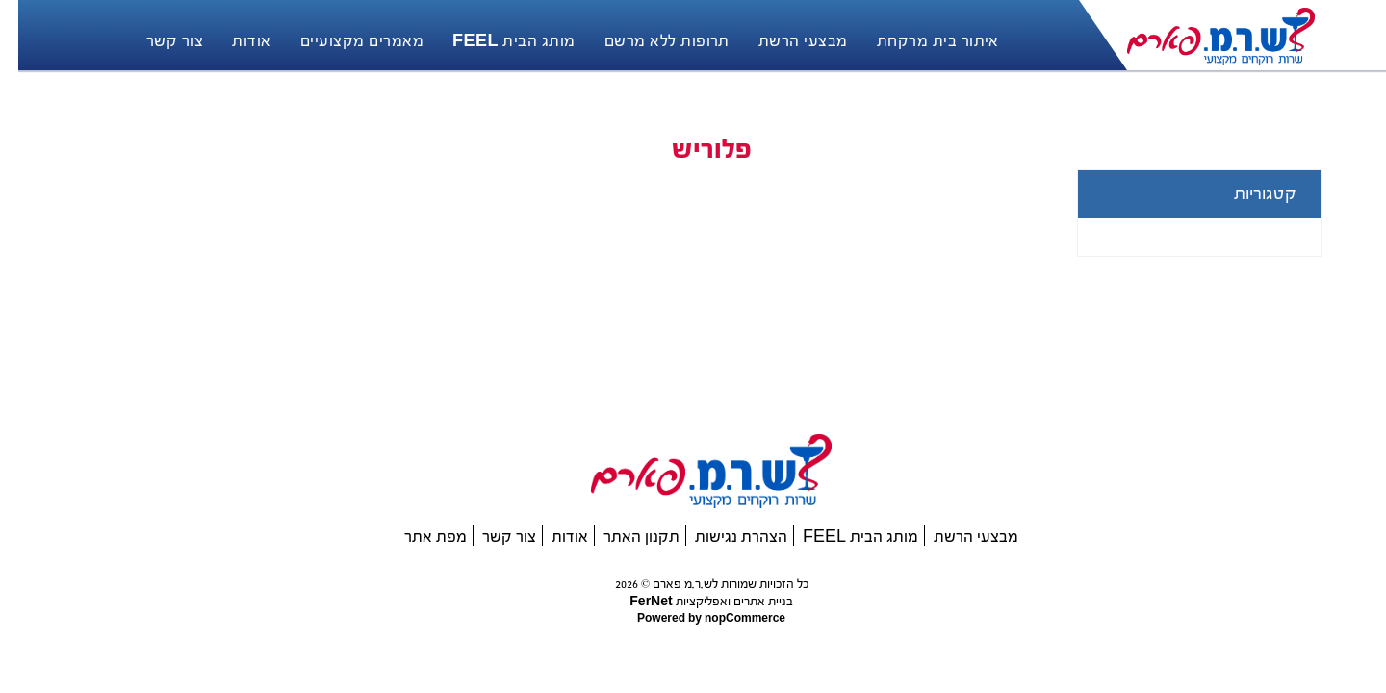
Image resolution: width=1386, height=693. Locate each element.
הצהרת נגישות (723, 536)
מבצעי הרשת (957, 536)
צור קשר (491, 536)
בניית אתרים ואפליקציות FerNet (692, 601)
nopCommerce (725, 618)
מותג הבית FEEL (842, 536)
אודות (551, 536)
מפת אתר (417, 536)
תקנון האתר (623, 536)
